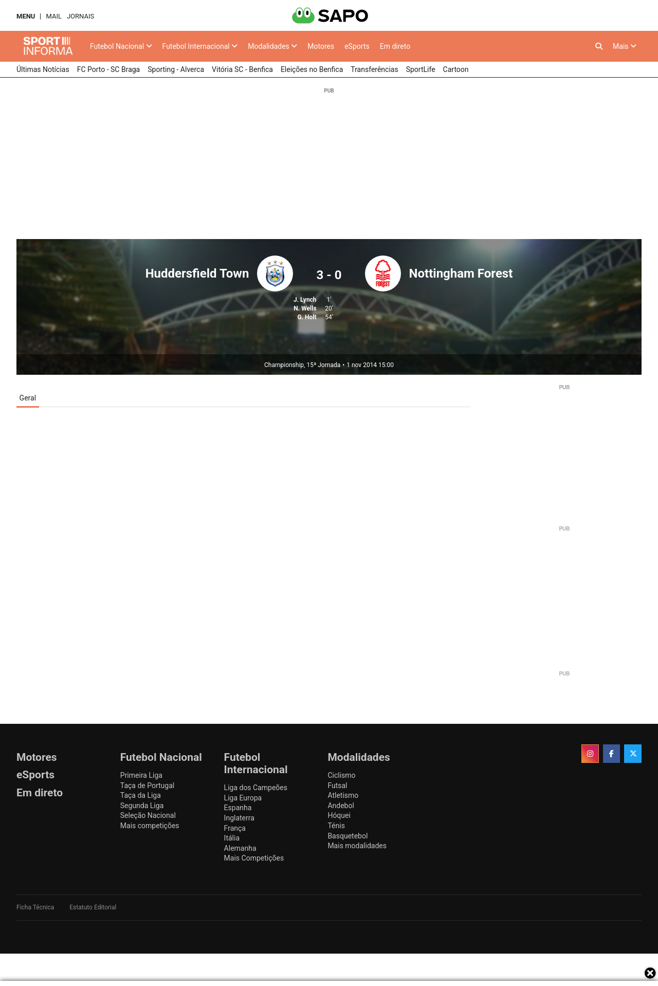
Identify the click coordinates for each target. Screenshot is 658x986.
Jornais (80, 16)
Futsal (337, 785)
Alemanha (240, 848)
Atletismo (342, 795)
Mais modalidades (357, 846)
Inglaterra (239, 818)
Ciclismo (341, 775)
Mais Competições (254, 858)
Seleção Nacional (148, 815)
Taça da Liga (140, 795)
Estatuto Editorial (92, 907)
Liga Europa (243, 798)
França (235, 828)
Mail (53, 16)
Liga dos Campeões (255, 787)
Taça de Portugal (147, 785)
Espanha (238, 808)
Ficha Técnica (35, 907)
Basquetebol (347, 836)
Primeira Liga (141, 775)
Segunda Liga (141, 805)
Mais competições (149, 825)
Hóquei (338, 815)
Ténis (335, 825)
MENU (25, 16)
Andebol (340, 805)
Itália (232, 838)
